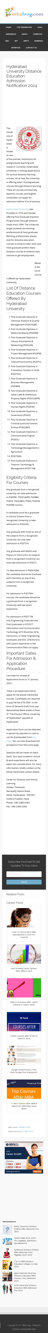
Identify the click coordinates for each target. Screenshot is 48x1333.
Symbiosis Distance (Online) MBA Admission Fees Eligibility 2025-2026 (26, 1252)
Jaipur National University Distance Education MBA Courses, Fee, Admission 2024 (25, 1277)
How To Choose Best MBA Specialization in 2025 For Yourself (24, 934)
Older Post (28, 1131)
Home (8, 27)
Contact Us (31, 47)
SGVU (40, 27)
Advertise (15, 47)
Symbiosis (37, 34)
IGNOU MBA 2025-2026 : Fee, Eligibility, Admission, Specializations (25, 1240)
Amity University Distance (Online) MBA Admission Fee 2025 (26, 1229)
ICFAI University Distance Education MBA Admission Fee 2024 (25, 1288)
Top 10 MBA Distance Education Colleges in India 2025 (26, 1264)
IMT (16, 41)
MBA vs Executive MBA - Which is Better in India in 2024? (24, 1003)
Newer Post (24, 1127)
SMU (7, 41)
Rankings (38, 41)
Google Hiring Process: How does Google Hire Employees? (24, 1070)
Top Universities (24, 27)
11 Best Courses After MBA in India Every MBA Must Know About (24, 1106)
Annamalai (11, 34)
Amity (26, 41)
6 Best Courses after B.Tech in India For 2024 (24, 1037)
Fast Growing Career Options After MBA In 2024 (24, 969)
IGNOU (24, 34)
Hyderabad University (17, 209)
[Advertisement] (24, 108)
